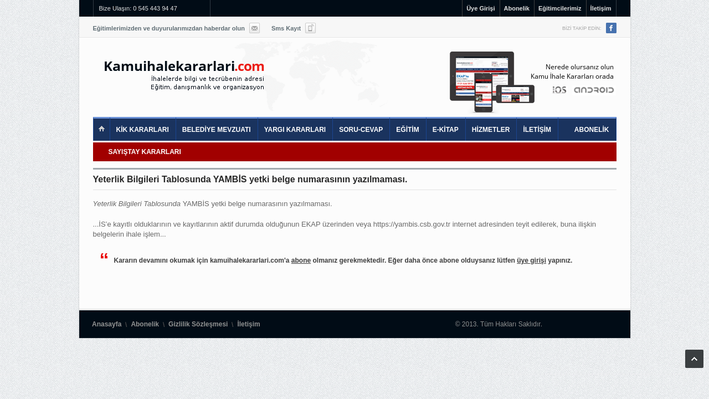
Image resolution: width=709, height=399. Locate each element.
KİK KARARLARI (142, 130)
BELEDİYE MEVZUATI (216, 130)
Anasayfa (106, 324)
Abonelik (517, 8)
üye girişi (531, 260)
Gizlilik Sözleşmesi (198, 324)
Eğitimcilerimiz (560, 8)
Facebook (611, 28)
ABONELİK (591, 130)
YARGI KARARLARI (295, 130)
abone (301, 260)
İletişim (601, 8)
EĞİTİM (407, 130)
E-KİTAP (446, 130)
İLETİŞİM (537, 130)
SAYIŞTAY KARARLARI (145, 152)
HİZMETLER (491, 130)
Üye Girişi (480, 8)
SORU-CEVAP (361, 130)
